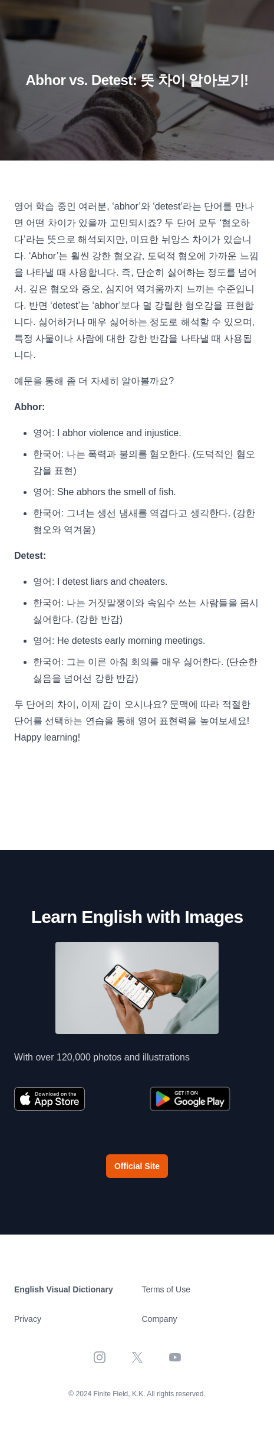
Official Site (137, 1166)
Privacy (27, 1319)
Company (159, 1319)
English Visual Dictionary (63, 1289)
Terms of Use (166, 1289)
